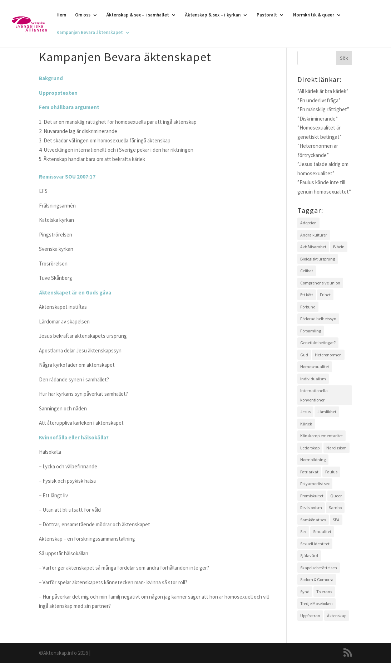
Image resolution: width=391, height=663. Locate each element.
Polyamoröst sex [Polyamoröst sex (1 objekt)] (315, 483)
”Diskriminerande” (317, 118)
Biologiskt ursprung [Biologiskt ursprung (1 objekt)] (317, 259)
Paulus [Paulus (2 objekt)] (331, 471)
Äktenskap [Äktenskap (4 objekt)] (336, 615)
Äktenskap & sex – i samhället (138, 15)
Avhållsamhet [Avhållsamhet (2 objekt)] (313, 246)
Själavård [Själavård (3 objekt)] (309, 555)
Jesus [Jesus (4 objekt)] (305, 411)
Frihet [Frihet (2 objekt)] (325, 294)
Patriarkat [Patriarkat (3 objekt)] (309, 471)
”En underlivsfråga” (319, 100)
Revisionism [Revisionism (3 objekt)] (311, 507)
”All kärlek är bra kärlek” (322, 91)
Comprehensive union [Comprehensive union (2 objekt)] (320, 283)
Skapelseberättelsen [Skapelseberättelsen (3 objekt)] (318, 567)
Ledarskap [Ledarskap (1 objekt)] (310, 447)
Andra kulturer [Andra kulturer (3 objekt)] (313, 235)
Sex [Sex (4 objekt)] (303, 531)
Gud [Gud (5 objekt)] (304, 354)
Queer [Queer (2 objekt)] (336, 495)
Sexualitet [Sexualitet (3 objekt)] (322, 531)
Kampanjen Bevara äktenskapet (89, 32)
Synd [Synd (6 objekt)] (305, 591)
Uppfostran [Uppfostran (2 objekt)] (310, 615)
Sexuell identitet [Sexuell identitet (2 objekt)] (315, 543)
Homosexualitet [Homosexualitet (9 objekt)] (314, 366)
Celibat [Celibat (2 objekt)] (306, 270)
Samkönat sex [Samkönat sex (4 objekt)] (313, 519)
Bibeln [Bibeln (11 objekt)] (339, 246)
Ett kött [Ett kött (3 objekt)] (306, 294)
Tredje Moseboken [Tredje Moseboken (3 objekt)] (316, 603)
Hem (61, 15)
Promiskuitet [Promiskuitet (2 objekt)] (311, 495)
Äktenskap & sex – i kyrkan (213, 15)
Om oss (82, 15)
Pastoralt (267, 15)
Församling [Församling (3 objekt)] (310, 330)
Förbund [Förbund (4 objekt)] (308, 306)
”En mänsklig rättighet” (323, 109)
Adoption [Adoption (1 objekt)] (308, 222)
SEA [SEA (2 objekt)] (336, 519)
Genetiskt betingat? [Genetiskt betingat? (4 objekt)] (318, 342)
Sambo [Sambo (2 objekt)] (335, 507)
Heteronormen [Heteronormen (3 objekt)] (328, 354)
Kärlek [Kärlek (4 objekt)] (306, 423)
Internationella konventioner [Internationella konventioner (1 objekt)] (314, 395)
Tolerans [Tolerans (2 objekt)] (324, 591)
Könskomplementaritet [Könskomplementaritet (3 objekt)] (321, 435)
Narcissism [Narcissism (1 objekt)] (336, 447)
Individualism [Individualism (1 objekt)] (313, 378)
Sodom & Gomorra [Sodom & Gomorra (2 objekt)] (316, 579)
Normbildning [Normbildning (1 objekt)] (313, 459)
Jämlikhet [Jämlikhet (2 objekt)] (326, 411)
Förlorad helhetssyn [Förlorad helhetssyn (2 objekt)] (318, 318)
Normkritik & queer (313, 15)
